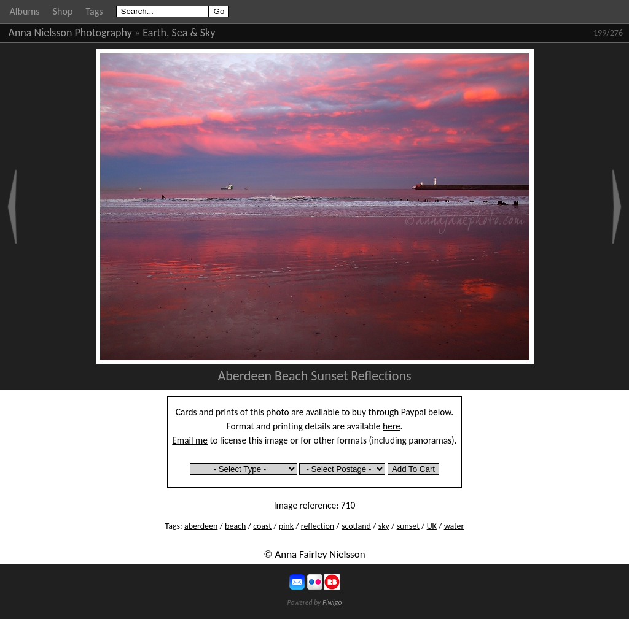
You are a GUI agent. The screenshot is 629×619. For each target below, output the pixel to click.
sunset (408, 526)
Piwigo (332, 602)
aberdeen (200, 526)
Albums (25, 11)
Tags (94, 11)
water (454, 526)
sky (383, 526)
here (391, 426)
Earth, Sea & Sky (179, 32)
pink (286, 526)
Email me (190, 440)
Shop (63, 11)
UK (432, 526)
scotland (356, 526)
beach (235, 526)
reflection (317, 526)
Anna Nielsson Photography (70, 32)
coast (262, 526)
